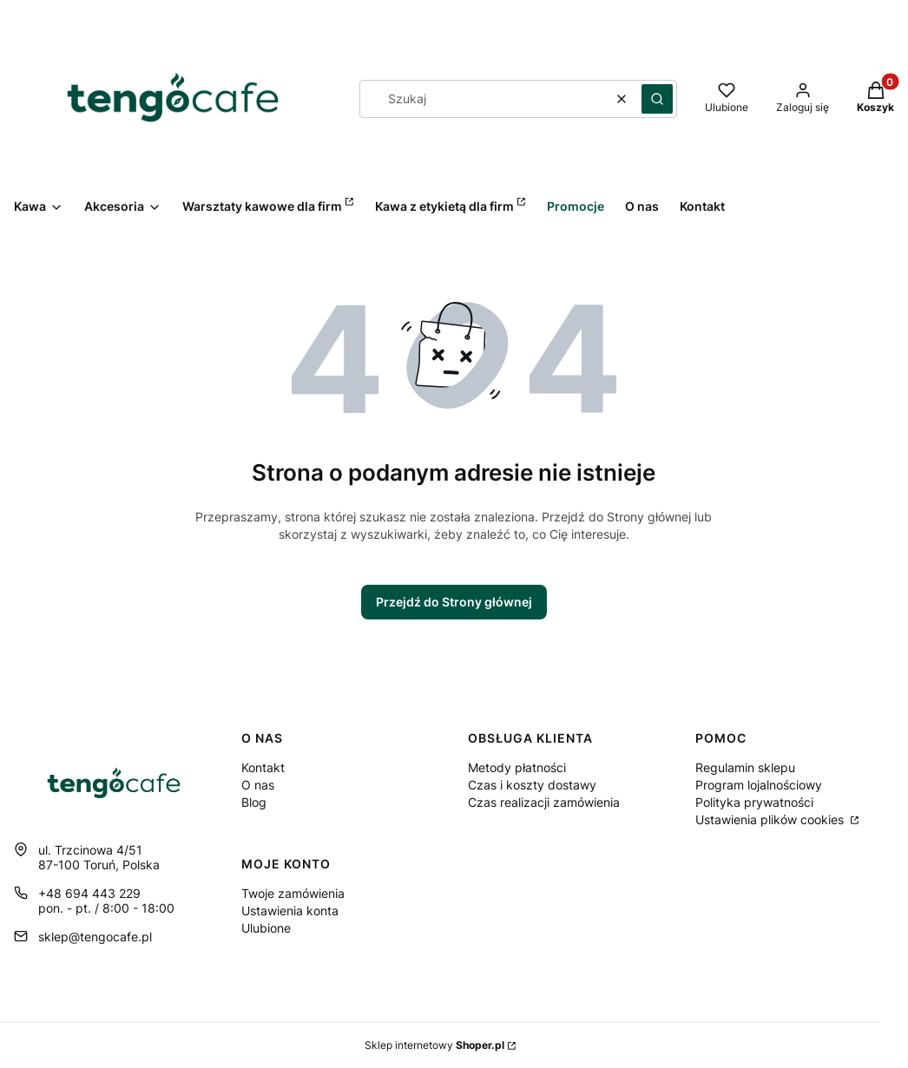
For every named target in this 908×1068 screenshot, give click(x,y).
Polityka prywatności (754, 802)
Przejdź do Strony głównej (454, 601)
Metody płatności (517, 767)
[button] (657, 99)
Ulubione (266, 928)
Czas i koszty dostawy (532, 784)
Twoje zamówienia (293, 893)
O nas (257, 784)
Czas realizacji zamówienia (544, 802)
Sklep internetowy (434, 1045)
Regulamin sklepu (745, 767)
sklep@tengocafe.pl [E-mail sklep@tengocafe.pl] (95, 936)
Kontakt (263, 767)
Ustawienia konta (290, 910)
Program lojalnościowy (758, 784)
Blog (253, 802)
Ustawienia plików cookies (771, 819)
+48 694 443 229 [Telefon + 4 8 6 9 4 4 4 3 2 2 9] (89, 893)
